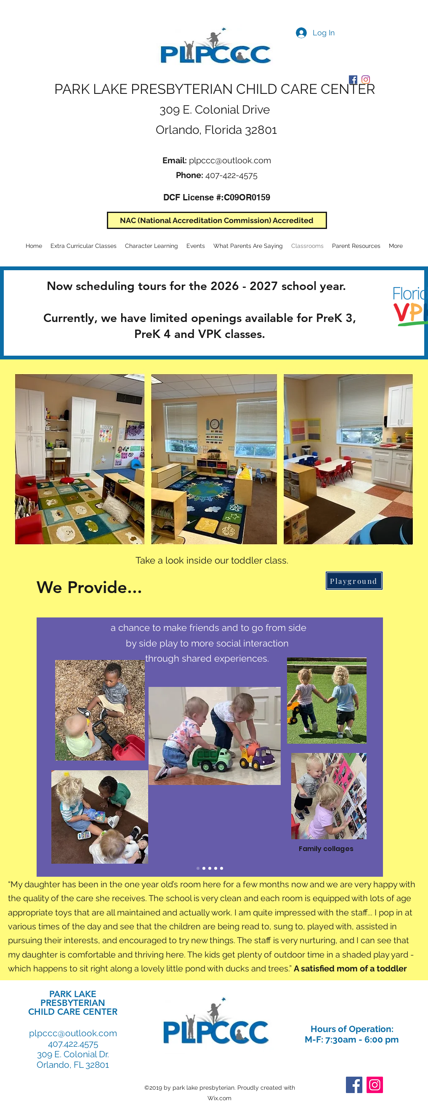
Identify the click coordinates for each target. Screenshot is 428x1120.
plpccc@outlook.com (230, 160)
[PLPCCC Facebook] (353, 79)
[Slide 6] (221, 868)
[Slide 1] (198, 868)
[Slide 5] (215, 868)
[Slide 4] (209, 868)
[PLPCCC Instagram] (366, 79)
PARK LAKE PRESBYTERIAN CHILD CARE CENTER (214, 89)
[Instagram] (375, 1085)
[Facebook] (354, 1085)
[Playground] (354, 580)
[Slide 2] (203, 868)
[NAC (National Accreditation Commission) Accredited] (217, 220)
